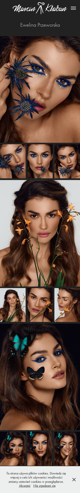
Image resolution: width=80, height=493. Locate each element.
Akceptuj (24, 486)
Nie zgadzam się (44, 486)
